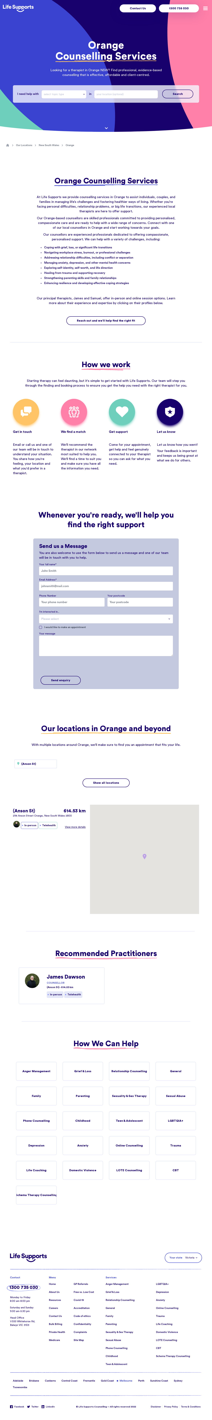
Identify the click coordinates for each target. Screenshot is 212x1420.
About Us (54, 1292)
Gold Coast (107, 1381)
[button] (145, 856)
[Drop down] (84, 94)
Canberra (50, 1381)
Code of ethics (82, 1316)
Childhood (82, 1120)
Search (178, 94)
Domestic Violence (82, 1170)
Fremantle (89, 1381)
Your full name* (48, 564)
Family (36, 1096)
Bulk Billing (55, 1324)
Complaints (80, 1332)
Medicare (54, 1340)
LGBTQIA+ (175, 1120)
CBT (176, 1170)
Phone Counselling (36, 1120)
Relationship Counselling (129, 1071)
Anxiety (82, 1145)
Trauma (175, 1145)
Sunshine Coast (159, 1381)
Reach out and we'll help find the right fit (106, 320)
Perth (141, 1381)
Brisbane (34, 1381)
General (175, 1071)
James (78, 298)
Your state (175, 1257)
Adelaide (18, 1381)
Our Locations (24, 145)
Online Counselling (129, 1145)
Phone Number (47, 596)
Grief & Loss (82, 1071)
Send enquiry (60, 680)
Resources (55, 1300)
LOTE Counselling (129, 1170)
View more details (75, 827)
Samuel (95, 298)
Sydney (178, 1381)
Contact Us (138, 8)
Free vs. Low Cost (84, 1292)
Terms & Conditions (191, 1407)
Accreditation (82, 1308)
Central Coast (69, 1381)
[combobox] (64, 94)
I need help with (28, 94)
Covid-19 (79, 1300)
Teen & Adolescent (129, 1120)
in (90, 94)
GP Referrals (81, 1284)
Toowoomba (20, 1387)
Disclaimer (156, 1407)
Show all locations (106, 782)
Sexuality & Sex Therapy (129, 1096)
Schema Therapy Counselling (36, 1195)
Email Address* (48, 580)
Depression (36, 1145)
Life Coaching (36, 1170)
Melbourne (126, 1381)
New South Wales (49, 145)
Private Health (57, 1332)
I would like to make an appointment (65, 627)
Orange (70, 145)
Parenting (83, 1096)
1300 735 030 (179, 8)
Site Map (79, 1340)
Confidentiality (82, 1324)
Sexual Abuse (175, 1096)
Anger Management (36, 1071)
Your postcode (116, 596)
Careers (53, 1308)
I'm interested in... (49, 612)
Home (52, 1284)
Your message (47, 633)
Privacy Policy (171, 1407)
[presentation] (66, 667)
